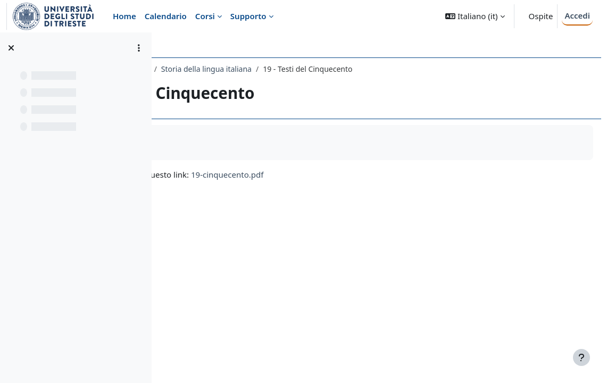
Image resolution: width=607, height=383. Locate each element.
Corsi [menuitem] (205, 16)
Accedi (577, 15)
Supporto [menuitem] (248, 16)
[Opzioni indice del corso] (138, 47)
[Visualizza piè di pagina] (581, 357)
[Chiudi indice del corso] (11, 47)
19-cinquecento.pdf (376, 174)
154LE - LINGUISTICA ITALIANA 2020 (235, 69)
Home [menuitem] (124, 16)
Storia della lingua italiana (355, 69)
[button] (474, 16)
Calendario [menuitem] (166, 16)
